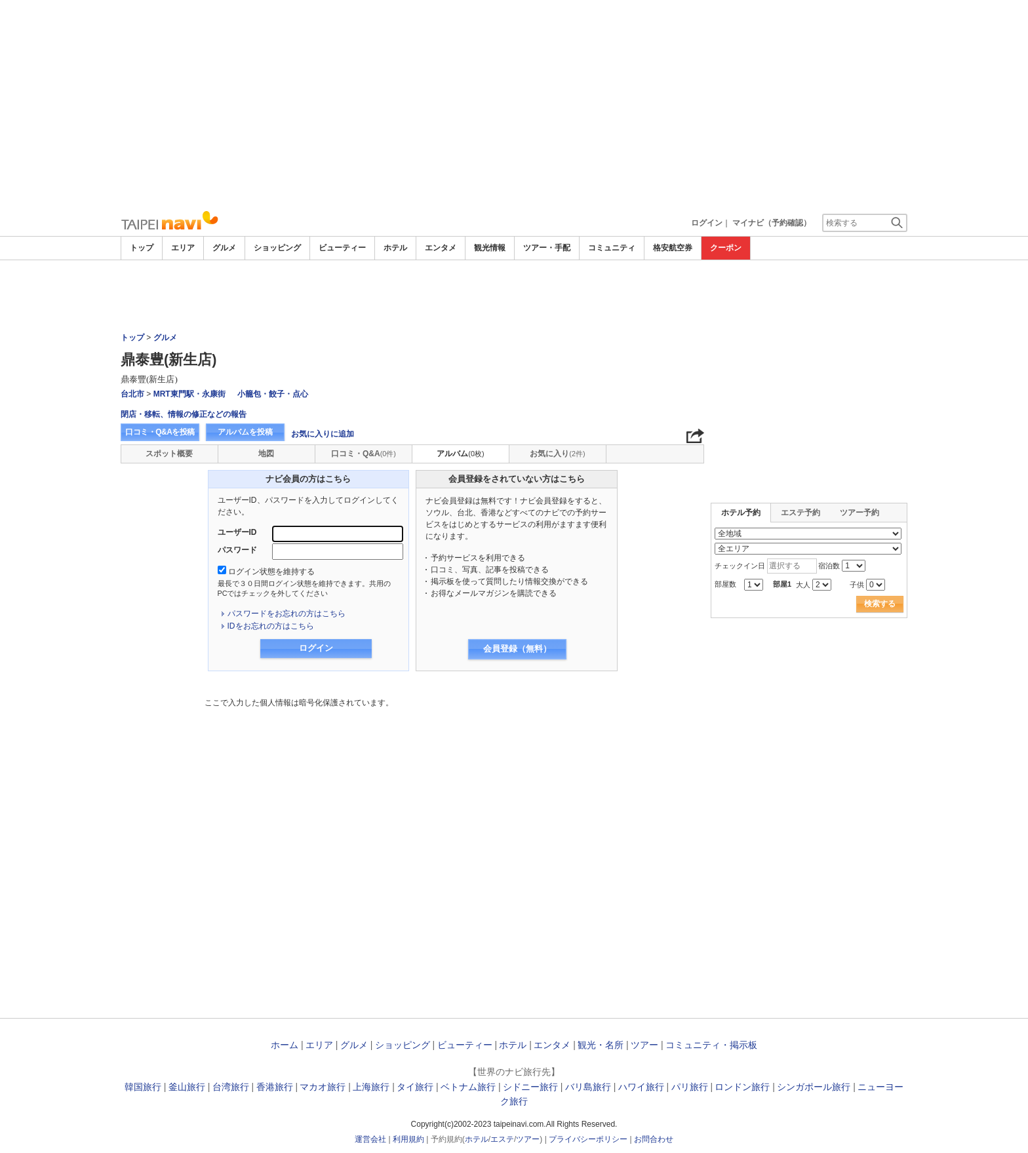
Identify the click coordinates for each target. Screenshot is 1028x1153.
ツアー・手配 (546, 247)
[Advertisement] (514, 105)
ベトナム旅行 (468, 1087)
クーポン (725, 247)
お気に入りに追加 (322, 434)
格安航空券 (672, 247)
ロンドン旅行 (742, 1087)
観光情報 (489, 247)
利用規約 (408, 1139)
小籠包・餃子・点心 (272, 394)
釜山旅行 (186, 1087)
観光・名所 (600, 1045)
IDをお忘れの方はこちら (270, 626)
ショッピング (277, 247)
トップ (141, 247)
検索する (880, 603)
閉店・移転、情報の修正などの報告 (184, 414)
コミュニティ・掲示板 (711, 1045)
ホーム (284, 1045)
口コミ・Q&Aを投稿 (160, 432)
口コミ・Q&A (363, 453)
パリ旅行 (689, 1087)
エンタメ (440, 247)
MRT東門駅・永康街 (189, 394)
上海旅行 (371, 1087)
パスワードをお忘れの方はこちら (286, 613)
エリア (183, 247)
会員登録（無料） (517, 649)
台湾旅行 (230, 1087)
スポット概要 (169, 453)
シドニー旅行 (530, 1087)
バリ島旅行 (588, 1087)
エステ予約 (800, 512)
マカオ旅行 (323, 1087)
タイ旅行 (415, 1087)
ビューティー (342, 247)
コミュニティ (611, 247)
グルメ (224, 247)
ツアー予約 (859, 512)
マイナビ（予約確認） (771, 222)
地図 (266, 453)
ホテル (395, 247)
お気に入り (557, 453)
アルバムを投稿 (245, 432)
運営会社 (370, 1139)
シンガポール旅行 (813, 1087)
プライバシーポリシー (588, 1139)
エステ (502, 1139)
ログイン (706, 222)
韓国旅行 (143, 1087)
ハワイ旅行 (641, 1087)
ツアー (644, 1045)
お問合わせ (653, 1139)
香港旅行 (274, 1087)
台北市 (132, 394)
